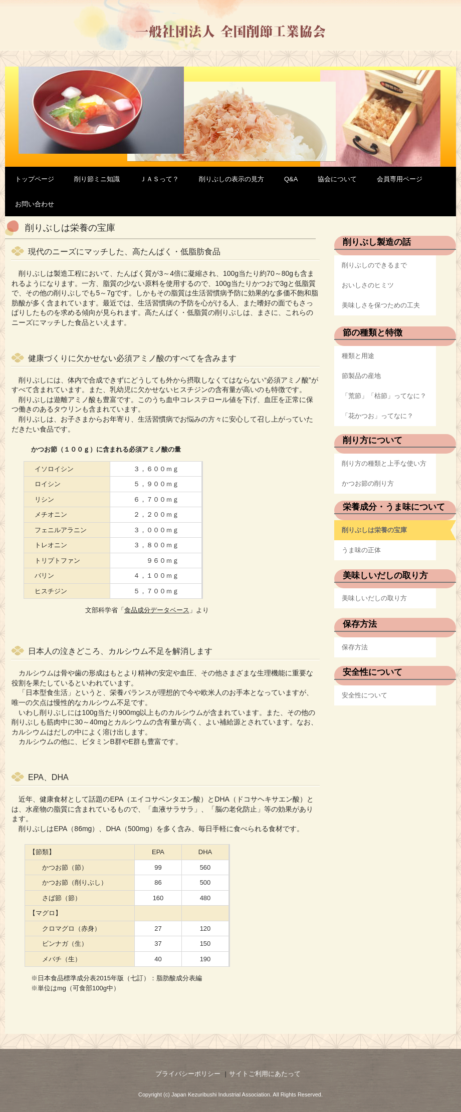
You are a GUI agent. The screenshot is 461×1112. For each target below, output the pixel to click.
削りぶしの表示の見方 (231, 179)
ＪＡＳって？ (159, 179)
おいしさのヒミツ (368, 285)
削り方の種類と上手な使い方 (384, 463)
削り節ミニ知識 (97, 179)
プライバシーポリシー (187, 1073)
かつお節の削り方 (368, 483)
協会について (337, 179)
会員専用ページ (399, 179)
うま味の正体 (361, 550)
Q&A (291, 179)
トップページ (34, 179)
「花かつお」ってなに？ (377, 416)
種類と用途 (358, 355)
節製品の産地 (361, 376)
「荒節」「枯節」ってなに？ (384, 396)
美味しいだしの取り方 (374, 598)
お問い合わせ (34, 204)
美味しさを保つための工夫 (381, 305)
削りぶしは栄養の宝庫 (374, 530)
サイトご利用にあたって (265, 1073)
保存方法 (355, 647)
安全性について (364, 695)
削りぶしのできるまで (374, 265)
